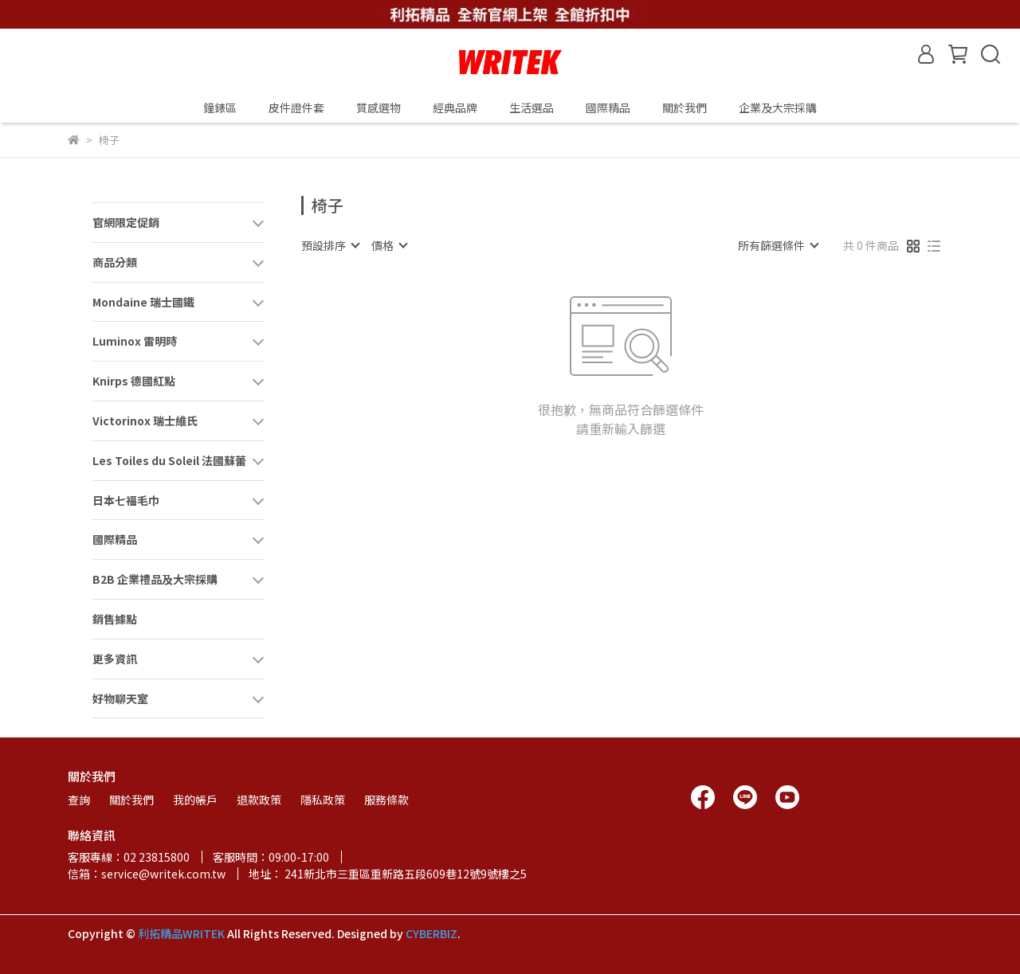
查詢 (79, 800)
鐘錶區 (220, 107)
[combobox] (330, 245)
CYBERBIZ (431, 933)
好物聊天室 (120, 698)
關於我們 (684, 107)
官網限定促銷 (125, 222)
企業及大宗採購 (778, 107)
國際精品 (114, 539)
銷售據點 (114, 619)
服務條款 (386, 800)
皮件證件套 (296, 107)
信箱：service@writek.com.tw (147, 874)
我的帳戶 (195, 800)
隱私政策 (322, 800)
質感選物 (378, 107)
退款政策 (259, 800)
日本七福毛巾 (125, 500)
